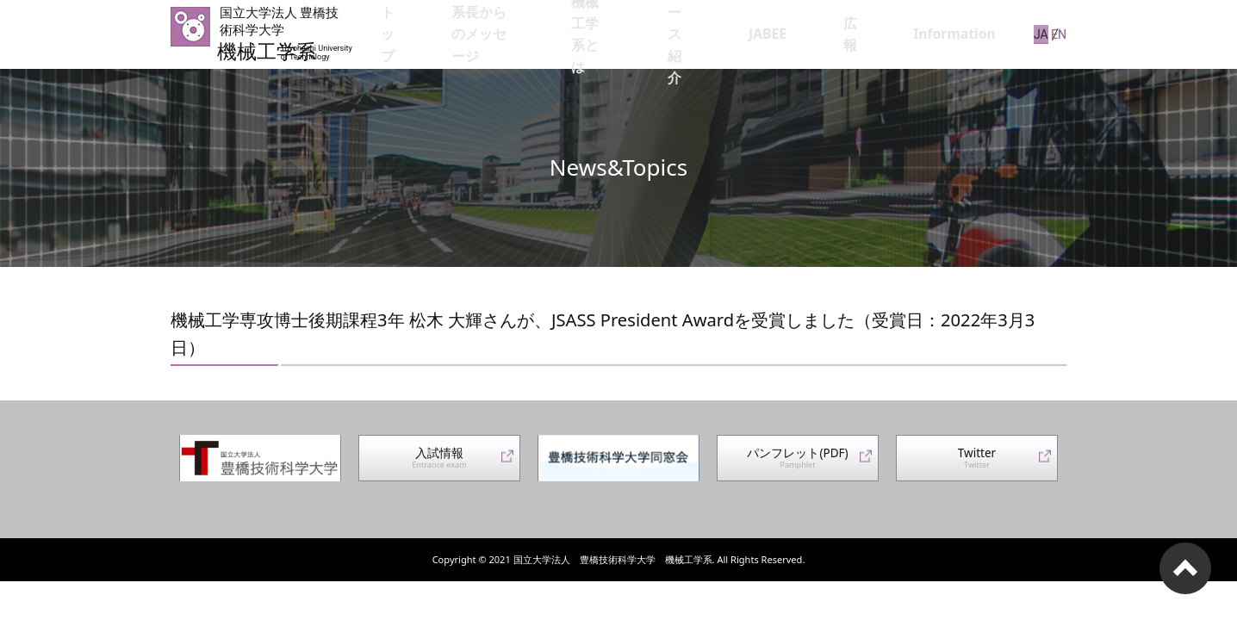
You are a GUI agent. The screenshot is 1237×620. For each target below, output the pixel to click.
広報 (895, 34)
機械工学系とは (672, 34)
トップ (439, 34)
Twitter (977, 463)
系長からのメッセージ (543, 34)
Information (966, 34)
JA (1033, 33)
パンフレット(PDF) (797, 463)
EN (1059, 33)
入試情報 (439, 463)
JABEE (841, 34)
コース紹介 (770, 34)
